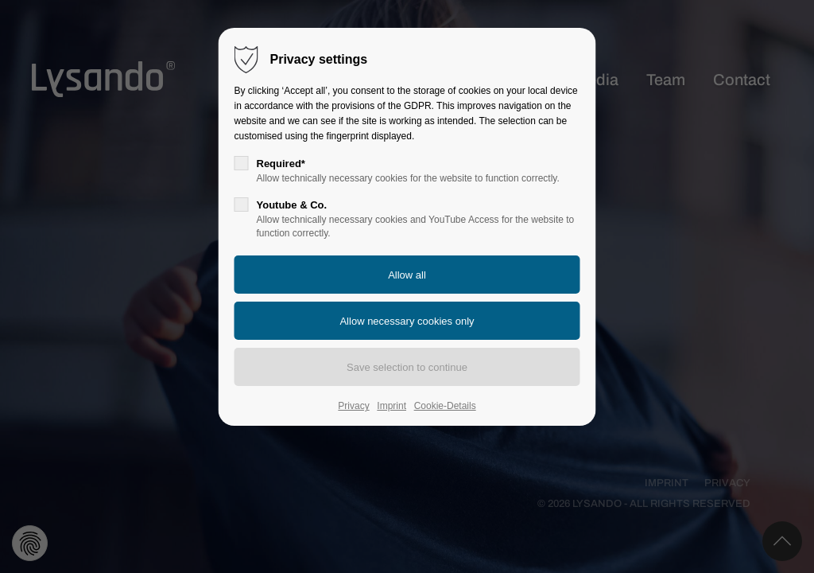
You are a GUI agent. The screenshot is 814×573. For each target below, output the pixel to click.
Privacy (353, 405)
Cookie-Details (445, 405)
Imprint (391, 405)
